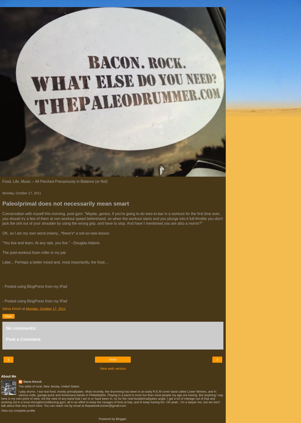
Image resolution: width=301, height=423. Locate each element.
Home (113, 359)
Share (8, 316)
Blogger (121, 419)
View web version (113, 368)
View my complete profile (18, 410)
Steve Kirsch (32, 381)
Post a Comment (23, 339)
